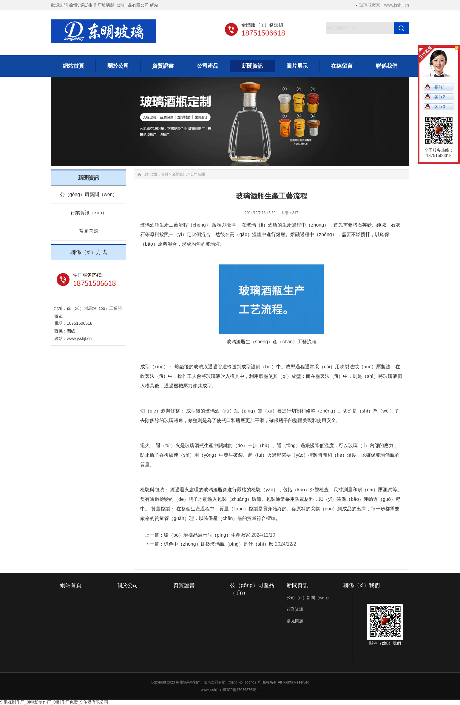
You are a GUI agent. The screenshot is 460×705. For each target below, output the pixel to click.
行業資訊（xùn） (88, 212)
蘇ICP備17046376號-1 (241, 690)
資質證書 (184, 585)
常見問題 (88, 230)
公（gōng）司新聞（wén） (89, 194)
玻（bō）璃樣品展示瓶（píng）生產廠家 (207, 535)
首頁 (164, 174)
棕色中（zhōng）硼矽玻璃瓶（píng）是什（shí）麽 (219, 544)
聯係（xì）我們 (361, 585)
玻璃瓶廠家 (369, 5)
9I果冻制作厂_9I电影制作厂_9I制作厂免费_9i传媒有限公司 (54, 702)
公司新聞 (198, 174)
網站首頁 (70, 585)
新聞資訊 (179, 174)
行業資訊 (295, 609)
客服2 (439, 96)
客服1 (439, 86)
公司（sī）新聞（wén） (309, 597)
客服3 (439, 106)
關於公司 (127, 585)
